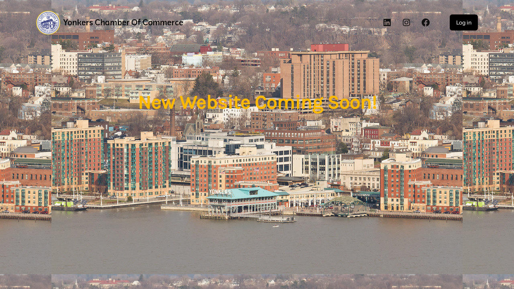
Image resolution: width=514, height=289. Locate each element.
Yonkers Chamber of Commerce (123, 22)
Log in (463, 22)
